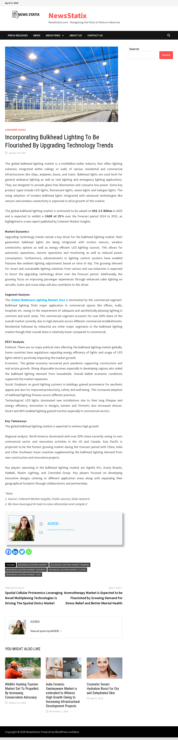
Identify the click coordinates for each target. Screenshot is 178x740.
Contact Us (95, 35)
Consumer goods (15, 129)
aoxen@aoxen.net (55, 529)
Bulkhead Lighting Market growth (25, 569)
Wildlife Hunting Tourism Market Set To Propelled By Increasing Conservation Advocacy (21, 690)
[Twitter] (22, 552)
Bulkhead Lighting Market (32, 564)
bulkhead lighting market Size (23, 574)
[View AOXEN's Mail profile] (41, 532)
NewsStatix (67, 15)
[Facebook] (8, 552)
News (36, 35)
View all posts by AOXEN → (46, 631)
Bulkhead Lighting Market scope (67, 569)
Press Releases (18, 35)
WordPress (61, 732)
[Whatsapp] (29, 552)
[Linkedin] (15, 552)
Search (134, 49)
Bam (76, 732)
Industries (53, 35)
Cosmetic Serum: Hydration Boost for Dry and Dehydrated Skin (103, 688)
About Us (76, 35)
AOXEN (52, 523)
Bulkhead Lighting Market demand (70, 564)
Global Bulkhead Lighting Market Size (38, 300)
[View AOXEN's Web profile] (41, 524)
